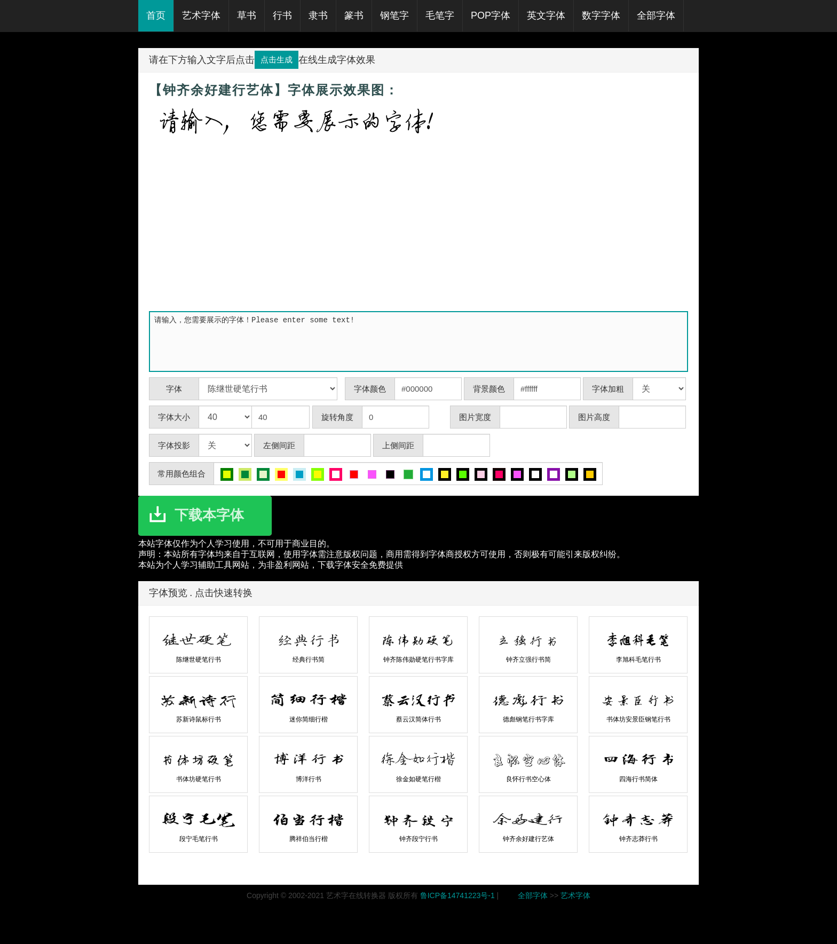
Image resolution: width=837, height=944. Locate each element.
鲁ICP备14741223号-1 (457, 895)
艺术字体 (575, 895)
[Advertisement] (418, 228)
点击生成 (276, 59)
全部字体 (533, 895)
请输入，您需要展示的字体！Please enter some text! (420, 341)
